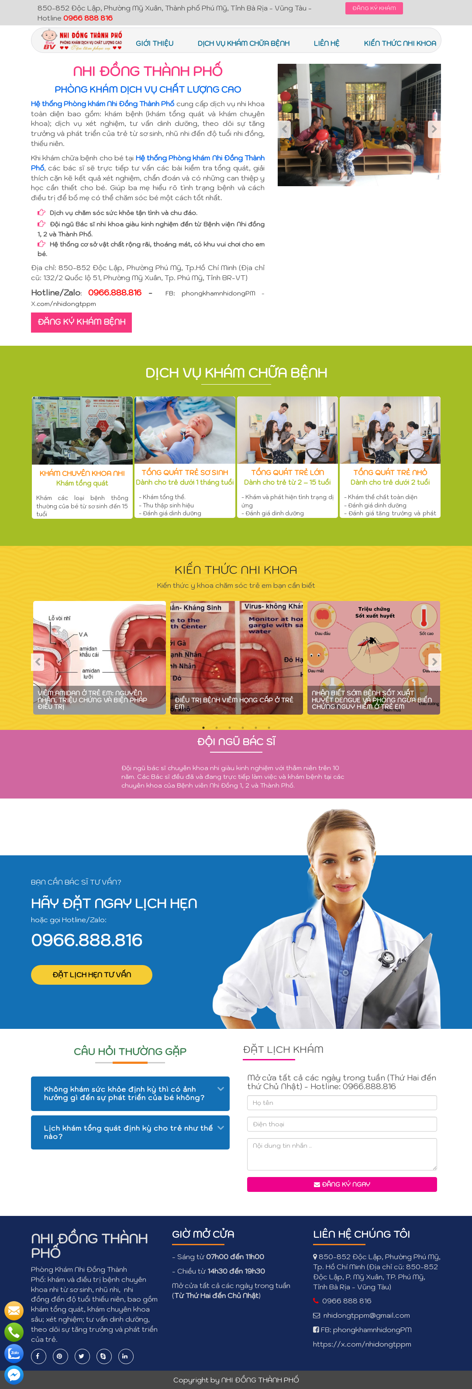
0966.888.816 (86, 940)
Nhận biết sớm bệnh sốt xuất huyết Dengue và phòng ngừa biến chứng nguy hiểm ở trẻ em (372, 700)
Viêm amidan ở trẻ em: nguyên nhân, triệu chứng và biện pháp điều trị (92, 700)
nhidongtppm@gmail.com (367, 1315)
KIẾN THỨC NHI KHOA (236, 569)
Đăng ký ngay (342, 1184)
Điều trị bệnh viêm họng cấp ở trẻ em (234, 703)
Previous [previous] (284, 129)
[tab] (130, 1093)
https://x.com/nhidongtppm (362, 1344)
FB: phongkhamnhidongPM (210, 293)
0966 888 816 (347, 1300)
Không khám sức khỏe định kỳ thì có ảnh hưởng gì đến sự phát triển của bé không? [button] (124, 1093)
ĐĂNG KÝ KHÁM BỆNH (81, 322)
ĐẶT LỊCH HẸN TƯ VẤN (91, 974)
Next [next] (434, 129)
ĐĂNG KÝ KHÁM (374, 8)
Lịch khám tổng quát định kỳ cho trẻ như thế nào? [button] (128, 1132)
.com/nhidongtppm (65, 304)
